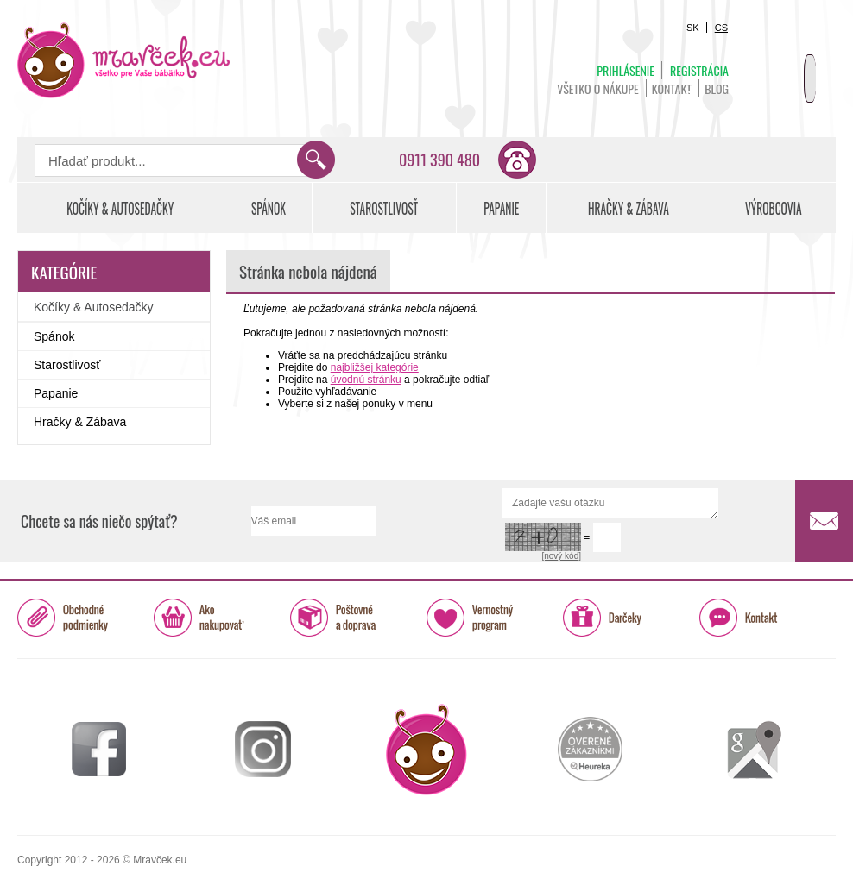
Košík (792, 65)
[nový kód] (561, 556)
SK (692, 27)
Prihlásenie (625, 70)
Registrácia (699, 70)
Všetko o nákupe (598, 88)
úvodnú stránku (366, 379)
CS (721, 27)
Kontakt (672, 88)
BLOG (717, 88)
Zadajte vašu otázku (610, 503)
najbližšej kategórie (375, 367)
